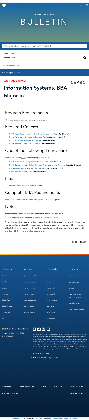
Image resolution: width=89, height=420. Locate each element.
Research (73, 269)
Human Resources (51, 300)
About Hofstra (27, 387)
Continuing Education (30, 300)
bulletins (17, 418)
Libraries (71, 289)
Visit (3, 318)
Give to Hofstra (76, 387)
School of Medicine (8, 306)
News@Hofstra (76, 394)
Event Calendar (51, 294)
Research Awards (74, 303)
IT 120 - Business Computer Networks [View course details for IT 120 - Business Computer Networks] (24, 143)
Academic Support (29, 294)
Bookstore (49, 276)
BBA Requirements (39, 199)
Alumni (44, 387)
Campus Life (52, 269)
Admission (7, 269)
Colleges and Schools (30, 282)
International (6, 294)
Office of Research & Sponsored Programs (75, 296)
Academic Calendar (30, 288)
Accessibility (8, 387)
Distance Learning (29, 312)
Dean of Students (51, 288)
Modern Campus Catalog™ (65, 418)
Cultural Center (51, 282)
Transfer (4, 282)
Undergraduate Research (76, 309)
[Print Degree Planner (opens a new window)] (72, 82)
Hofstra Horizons (74, 283)
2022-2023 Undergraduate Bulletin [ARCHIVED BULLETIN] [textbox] (27, 46)
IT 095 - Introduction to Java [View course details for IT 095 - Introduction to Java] (20, 171)
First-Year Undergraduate (9, 276)
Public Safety (50, 306)
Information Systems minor (46, 218)
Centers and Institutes (75, 276)
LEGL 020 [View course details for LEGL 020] (60, 199)
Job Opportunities (10, 394)
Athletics (58, 387)
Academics (29, 269)
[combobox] (44, 46)
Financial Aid (6, 312)
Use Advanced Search (11, 65)
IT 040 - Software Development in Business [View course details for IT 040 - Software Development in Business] (26, 162)
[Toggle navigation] (84, 5)
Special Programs (29, 306)
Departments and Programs (32, 276)
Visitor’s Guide (50, 318)
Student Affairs (50, 312)
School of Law (6, 300)
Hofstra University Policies (41, 353)
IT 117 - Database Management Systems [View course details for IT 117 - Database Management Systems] (25, 140)
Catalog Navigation (12, 72)
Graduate (5, 288)
